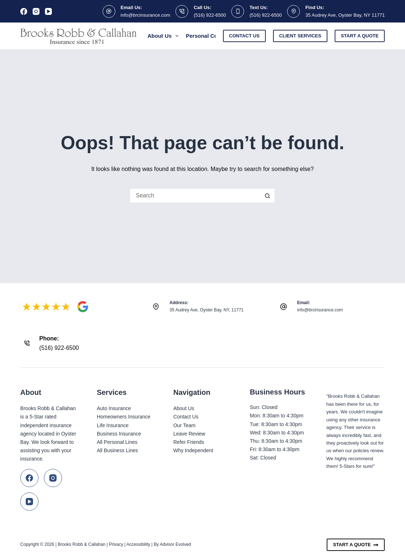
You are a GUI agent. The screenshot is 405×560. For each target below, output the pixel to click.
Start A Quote (356, 545)
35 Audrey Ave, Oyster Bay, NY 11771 (345, 15)
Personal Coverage (215, 36)
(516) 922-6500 (210, 15)
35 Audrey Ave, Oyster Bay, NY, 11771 (207, 309)
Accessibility (138, 544)
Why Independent (193, 450)
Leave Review (189, 434)
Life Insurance (113, 425)
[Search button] (267, 195)
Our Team (184, 425)
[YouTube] (48, 11)
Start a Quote (360, 35)
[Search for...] (195, 195)
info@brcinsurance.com (145, 15)
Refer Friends (188, 442)
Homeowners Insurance (123, 417)
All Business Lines (117, 450)
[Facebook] (23, 11)
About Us (165, 36)
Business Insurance (119, 434)
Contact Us (244, 35)
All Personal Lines (117, 442)
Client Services (300, 35)
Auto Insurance (114, 408)
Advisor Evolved (175, 544)
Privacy (116, 544)
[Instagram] (36, 11)
